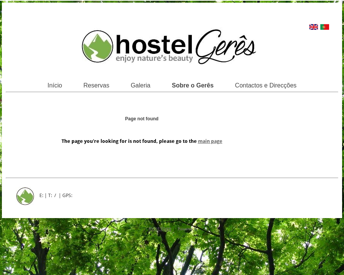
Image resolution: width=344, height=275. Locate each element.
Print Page (160, 228)
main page (210, 141)
